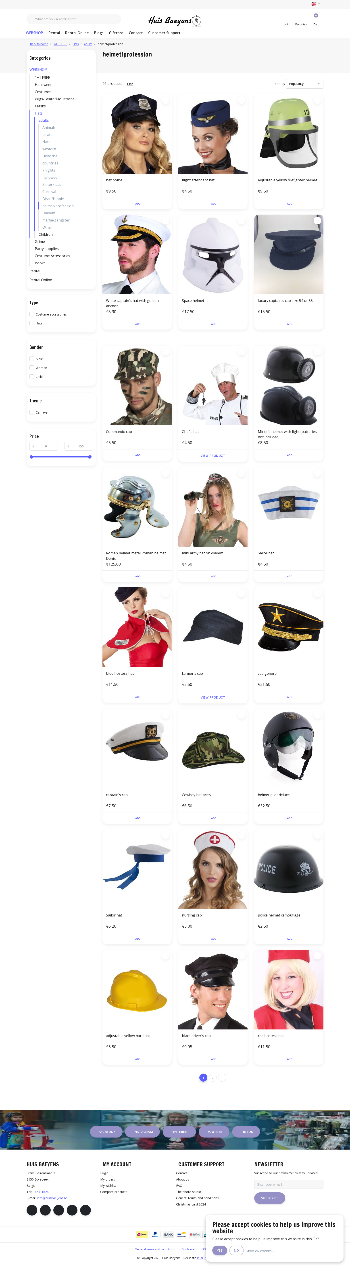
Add (138, 204)
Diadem (48, 213)
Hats (39, 113)
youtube (215, 1137)
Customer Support (164, 32)
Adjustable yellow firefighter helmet (287, 180)
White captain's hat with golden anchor (132, 304)
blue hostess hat (120, 676)
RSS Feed (208, 1254)
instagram (143, 1137)
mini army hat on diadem (202, 554)
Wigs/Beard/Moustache (55, 98)
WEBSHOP (34, 32)
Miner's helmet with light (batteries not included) (287, 436)
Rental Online (77, 32)
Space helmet (193, 301)
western (49, 148)
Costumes (43, 91)
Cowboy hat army (196, 797)
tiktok (247, 1137)
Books (40, 262)
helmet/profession (110, 44)
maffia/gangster (56, 220)
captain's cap (117, 797)
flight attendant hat (198, 180)
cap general (267, 676)
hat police (114, 180)
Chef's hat (190, 433)
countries (50, 163)
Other (47, 227)
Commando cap (119, 433)
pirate (47, 134)
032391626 (41, 1197)
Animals (49, 127)
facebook (107, 1137)
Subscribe (269, 1203)
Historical (50, 156)
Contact (136, 32)
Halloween (43, 84)
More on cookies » (273, 1251)
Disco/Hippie (53, 198)
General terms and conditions (155, 1254)
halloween (51, 177)
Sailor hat (266, 554)
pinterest (180, 1137)
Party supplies (47, 248)
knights (48, 170)
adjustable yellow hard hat (128, 1039)
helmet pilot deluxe (274, 797)
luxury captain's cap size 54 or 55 (285, 301)
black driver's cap (196, 1039)
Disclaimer (189, 1254)
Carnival (49, 191)
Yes (232, 1251)
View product (213, 457)
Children (46, 234)
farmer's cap (192, 676)
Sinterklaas (51, 184)
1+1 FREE (42, 77)
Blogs (99, 32)
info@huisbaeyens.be (52, 1203)
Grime (40, 241)
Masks (40, 106)
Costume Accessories (52, 255)
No (249, 1251)
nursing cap (192, 918)
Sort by (280, 84)
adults (44, 120)
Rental (54, 32)
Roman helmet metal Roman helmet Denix (136, 557)
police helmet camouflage (279, 918)
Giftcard (116, 32)
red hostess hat (271, 1039)
